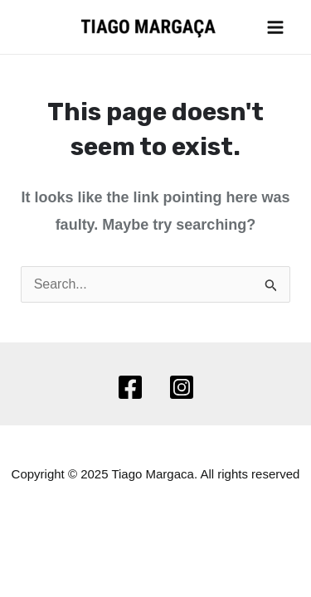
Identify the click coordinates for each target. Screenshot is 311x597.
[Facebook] (130, 387)
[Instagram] (181, 387)
